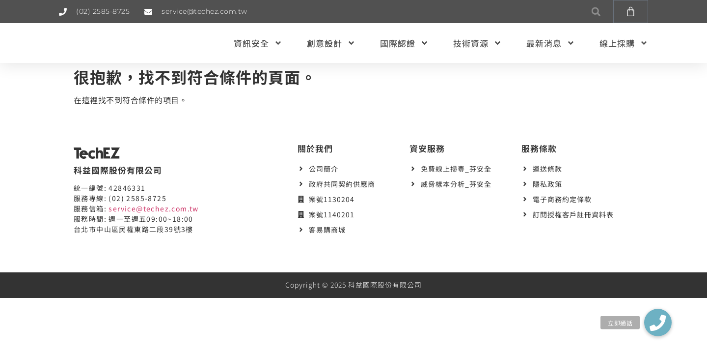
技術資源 (477, 43)
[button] (595, 11)
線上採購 (623, 43)
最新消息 (550, 43)
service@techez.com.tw (153, 208)
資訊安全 (258, 43)
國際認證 (404, 43)
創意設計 (331, 43)
